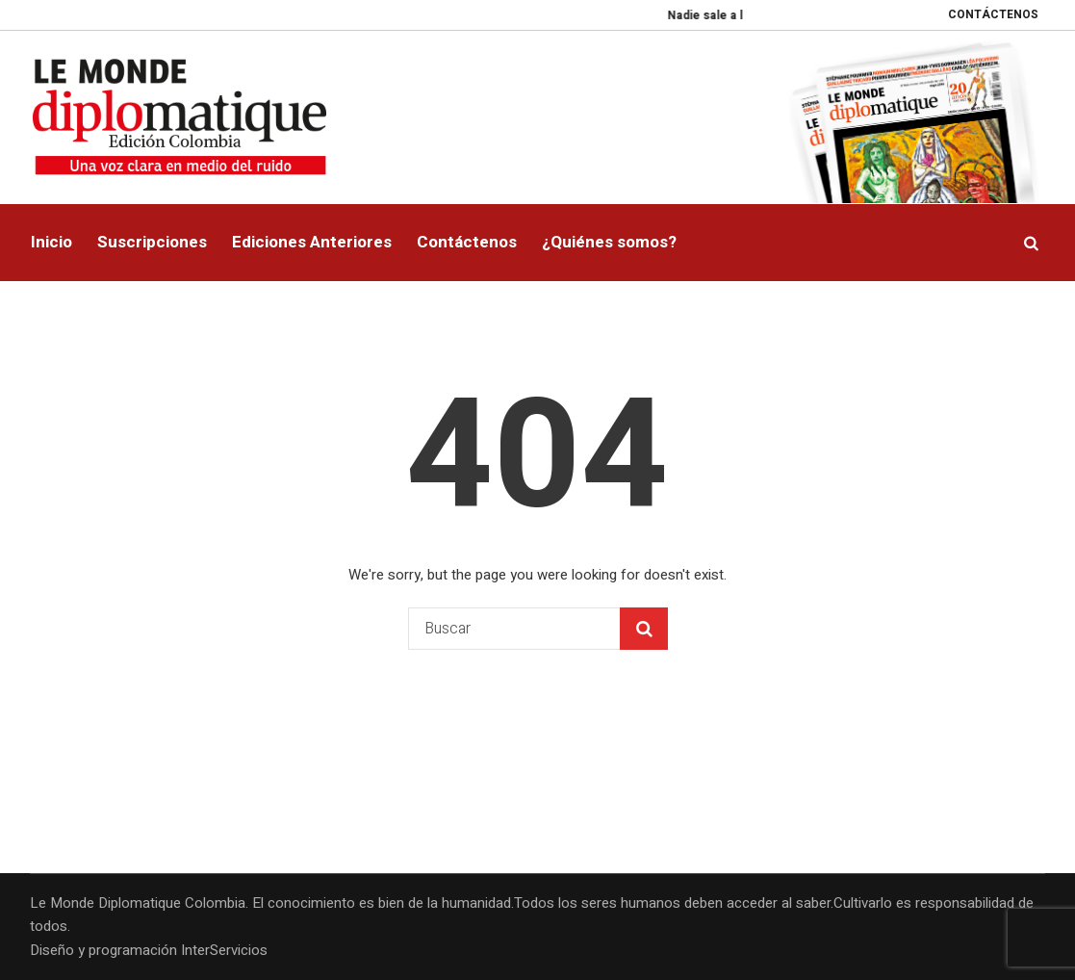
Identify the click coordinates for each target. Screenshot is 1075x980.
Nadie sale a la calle (731, 15)
